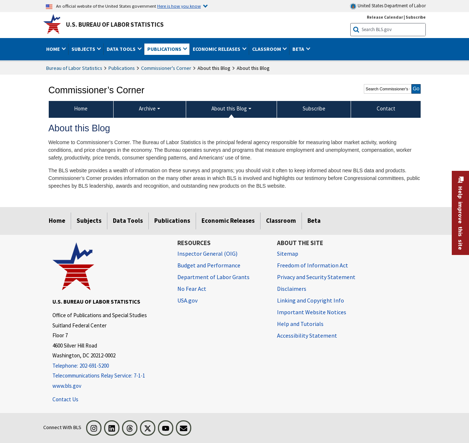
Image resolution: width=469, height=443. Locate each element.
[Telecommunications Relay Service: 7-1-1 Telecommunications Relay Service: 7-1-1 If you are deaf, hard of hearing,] (109, 376)
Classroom (281, 221)
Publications (121, 68)
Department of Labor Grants (213, 277)
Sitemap (287, 253)
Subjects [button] (83, 49)
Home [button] (53, 49)
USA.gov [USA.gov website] (187, 300)
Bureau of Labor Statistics (74, 68)
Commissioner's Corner (166, 68)
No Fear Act (191, 288)
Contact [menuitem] (386, 108)
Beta (314, 221)
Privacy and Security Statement (316, 277)
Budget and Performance (208, 265)
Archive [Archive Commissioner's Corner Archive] (147, 108)
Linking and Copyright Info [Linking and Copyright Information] (310, 300)
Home (57, 221)
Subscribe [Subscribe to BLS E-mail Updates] (416, 17)
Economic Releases (228, 221)
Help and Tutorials (300, 323)
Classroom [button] (267, 49)
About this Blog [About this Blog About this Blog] (229, 108)
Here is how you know (179, 6)
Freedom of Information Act (312, 265)
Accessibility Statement (307, 335)
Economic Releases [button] (217, 49)
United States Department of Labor (388, 6)
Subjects (89, 221)
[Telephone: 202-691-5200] (109, 366)
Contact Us (65, 399)
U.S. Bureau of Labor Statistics (115, 24)
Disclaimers (291, 288)
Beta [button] (298, 49)
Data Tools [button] (122, 49)
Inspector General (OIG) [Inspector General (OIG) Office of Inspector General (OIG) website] (207, 253)
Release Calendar (385, 17)
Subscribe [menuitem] (314, 108)
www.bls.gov (66, 385)
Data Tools (128, 221)
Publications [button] (164, 49)
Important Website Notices (311, 312)
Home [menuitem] (81, 108)
